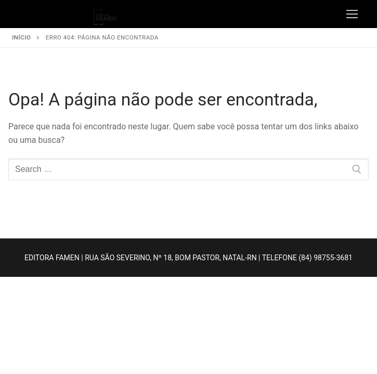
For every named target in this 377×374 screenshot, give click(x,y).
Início (21, 37)
